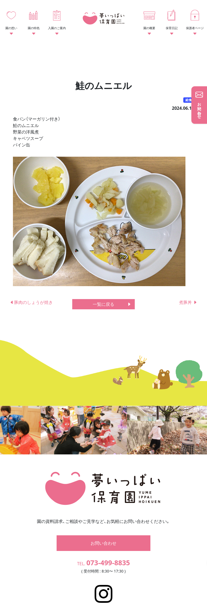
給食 (188, 100)
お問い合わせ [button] (103, 523)
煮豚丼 (188, 302)
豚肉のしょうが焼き (31, 302)
